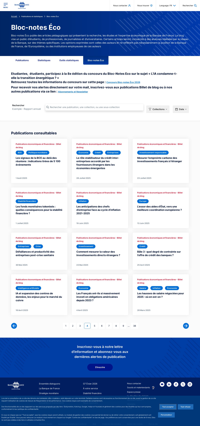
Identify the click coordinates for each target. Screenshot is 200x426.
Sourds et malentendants (138, 384)
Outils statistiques (69, 60)
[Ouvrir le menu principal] (5, 5)
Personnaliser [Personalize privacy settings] (166, 415)
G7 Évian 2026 (89, 380)
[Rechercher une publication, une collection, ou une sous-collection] (94, 107)
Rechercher (18, 105)
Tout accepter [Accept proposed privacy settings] (168, 407)
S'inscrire (100, 363)
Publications (22, 60)
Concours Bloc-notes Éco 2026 (123, 82)
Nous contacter (134, 379)
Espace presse (133, 388)
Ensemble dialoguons (48, 380)
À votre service (90, 384)
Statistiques (44, 60)
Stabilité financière (91, 389)
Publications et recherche (50, 394)
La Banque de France (48, 384)
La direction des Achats (137, 392)
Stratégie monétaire (48, 389)
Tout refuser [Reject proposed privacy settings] (186, 407)
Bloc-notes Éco (96, 60)
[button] (157, 107)
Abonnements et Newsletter (73, 91)
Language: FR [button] (167, 5)
